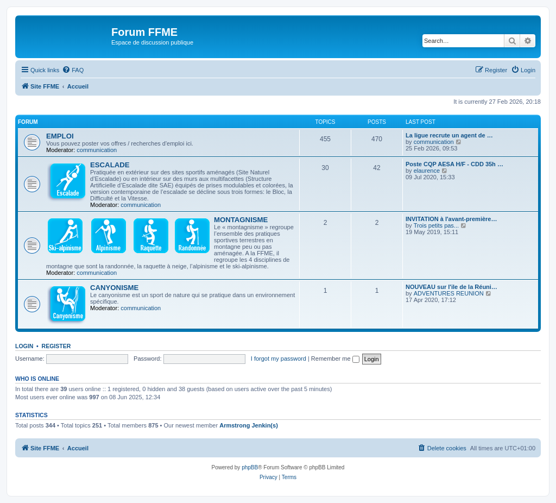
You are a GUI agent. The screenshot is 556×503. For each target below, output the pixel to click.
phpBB (250, 467)
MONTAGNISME (241, 220)
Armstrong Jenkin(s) (248, 425)
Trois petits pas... (436, 225)
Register (56, 346)
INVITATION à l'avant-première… (451, 219)
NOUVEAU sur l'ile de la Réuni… (451, 287)
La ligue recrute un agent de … (449, 135)
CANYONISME (114, 288)
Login (24, 346)
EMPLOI (60, 136)
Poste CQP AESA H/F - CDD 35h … (454, 164)
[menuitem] (73, 70)
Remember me (335, 358)
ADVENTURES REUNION (449, 293)
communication (97, 150)
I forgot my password (278, 358)
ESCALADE (110, 165)
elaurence (427, 170)
